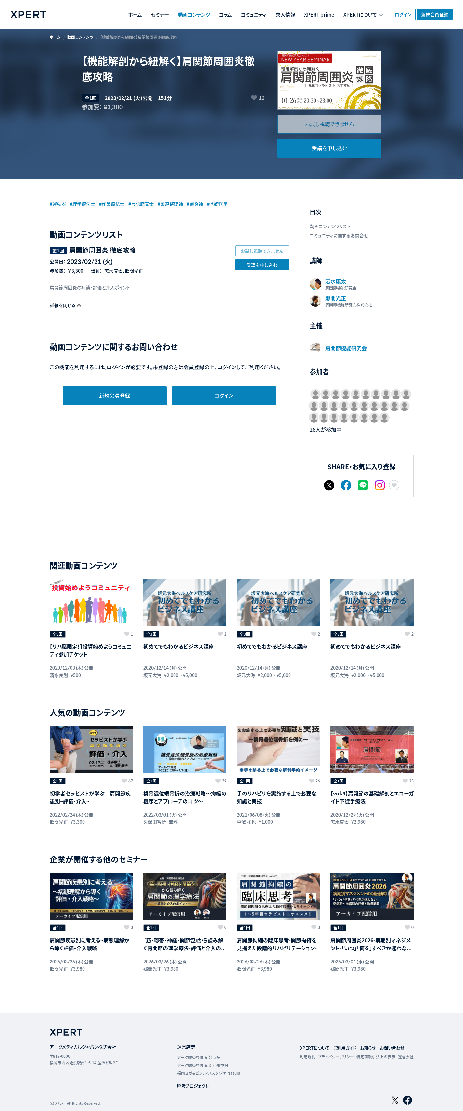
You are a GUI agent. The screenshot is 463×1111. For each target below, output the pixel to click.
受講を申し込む (329, 149)
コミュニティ (229, 15)
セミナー (130, 15)
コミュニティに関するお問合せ (339, 236)
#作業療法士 (119, 205)
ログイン (393, 14)
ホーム (104, 15)
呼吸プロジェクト (194, 1072)
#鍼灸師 (212, 205)
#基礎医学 (238, 205)
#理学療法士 (86, 205)
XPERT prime (298, 15)
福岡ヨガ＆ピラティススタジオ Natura (208, 1059)
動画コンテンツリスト (330, 227)
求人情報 (262, 15)
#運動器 (59, 205)
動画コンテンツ (166, 15)
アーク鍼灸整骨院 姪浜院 (198, 1044)
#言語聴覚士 (152, 205)
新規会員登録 (433, 14)
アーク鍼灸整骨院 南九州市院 (202, 1051)
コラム (200, 15)
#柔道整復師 (185, 205)
